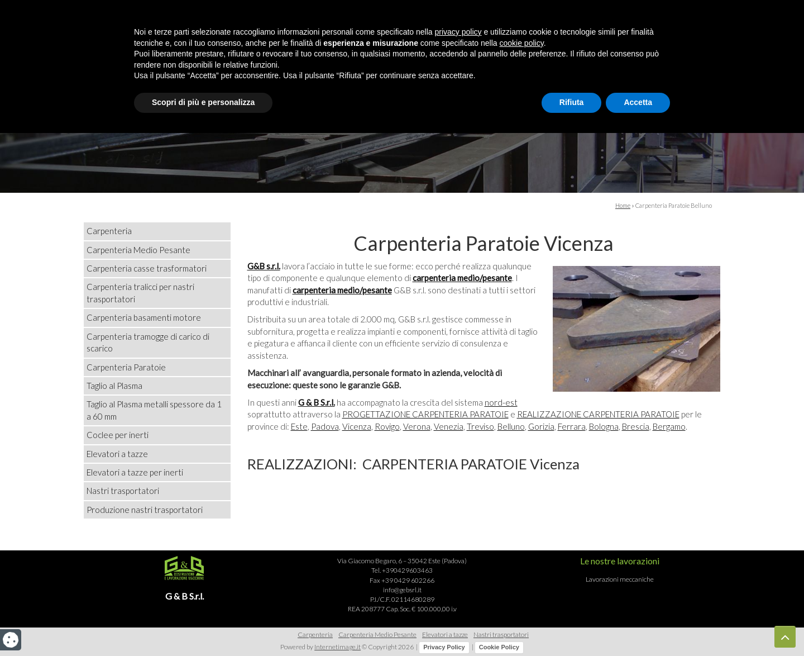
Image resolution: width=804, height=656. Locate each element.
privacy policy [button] (458, 554)
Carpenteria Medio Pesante (138, 250)
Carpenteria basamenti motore (144, 317)
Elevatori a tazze (117, 454)
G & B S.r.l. (316, 402)
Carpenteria (109, 231)
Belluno (511, 426)
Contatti (555, 96)
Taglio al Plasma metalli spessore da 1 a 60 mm (154, 410)
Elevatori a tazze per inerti (135, 472)
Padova (325, 426)
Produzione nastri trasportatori (145, 510)
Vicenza (356, 426)
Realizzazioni (381, 96)
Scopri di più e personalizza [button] (203, 625)
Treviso (480, 426)
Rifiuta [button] (571, 625)
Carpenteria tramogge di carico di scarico (148, 342)
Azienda (299, 96)
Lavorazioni (474, 96)
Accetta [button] (638, 625)
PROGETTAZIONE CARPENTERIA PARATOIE (425, 414)
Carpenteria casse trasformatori (147, 268)
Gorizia (541, 426)
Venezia (448, 426)
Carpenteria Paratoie (126, 367)
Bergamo (669, 426)
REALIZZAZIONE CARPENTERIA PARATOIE (598, 414)
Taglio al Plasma (114, 386)
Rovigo (387, 426)
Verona (416, 426)
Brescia (635, 426)
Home (235, 96)
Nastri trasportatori (123, 491)
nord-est (501, 402)
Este (299, 426)
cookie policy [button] (522, 566)
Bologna (604, 426)
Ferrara (572, 426)
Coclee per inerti (118, 435)
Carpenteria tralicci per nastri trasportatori (140, 292)
